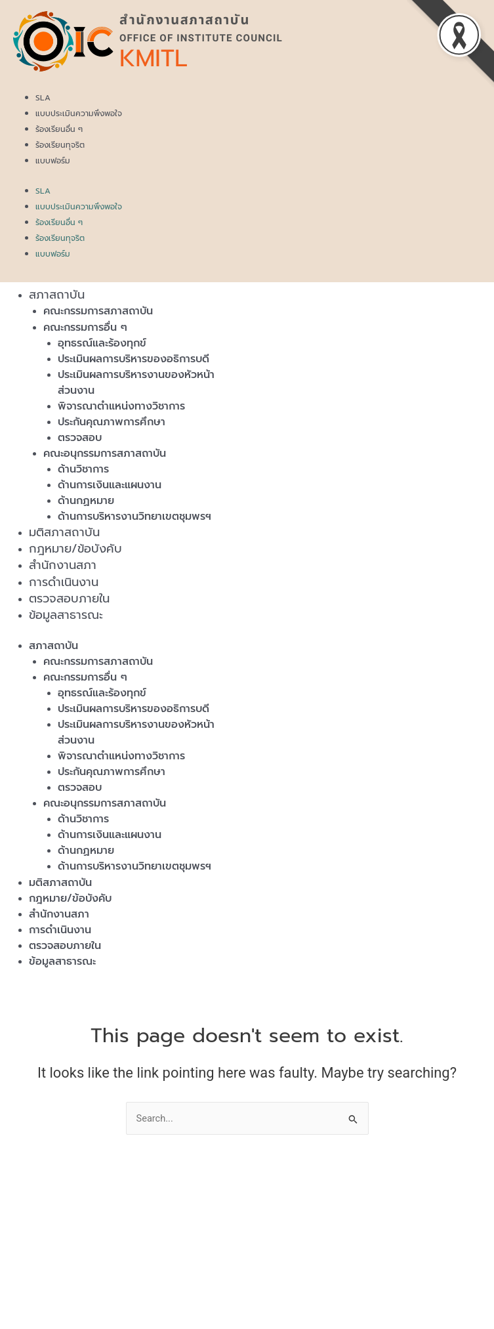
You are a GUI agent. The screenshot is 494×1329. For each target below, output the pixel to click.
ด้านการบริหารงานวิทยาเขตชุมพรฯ (134, 516)
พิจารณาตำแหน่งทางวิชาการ (121, 406)
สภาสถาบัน (57, 294)
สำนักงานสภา (62, 565)
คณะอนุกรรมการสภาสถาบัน (104, 453)
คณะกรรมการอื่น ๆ (85, 327)
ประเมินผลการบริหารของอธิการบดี (133, 359)
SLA (43, 98)
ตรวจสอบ (80, 438)
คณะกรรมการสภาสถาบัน (98, 311)
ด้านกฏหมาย (86, 501)
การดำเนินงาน (63, 582)
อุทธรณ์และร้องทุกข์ (102, 343)
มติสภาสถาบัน (64, 532)
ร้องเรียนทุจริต (60, 145)
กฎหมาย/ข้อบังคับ (75, 548)
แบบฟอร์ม (52, 161)
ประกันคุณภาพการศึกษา (111, 422)
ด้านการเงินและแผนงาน (109, 485)
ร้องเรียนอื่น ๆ (59, 129)
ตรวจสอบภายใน (69, 598)
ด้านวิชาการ (83, 469)
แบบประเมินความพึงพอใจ (78, 113)
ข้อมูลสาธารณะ (66, 615)
